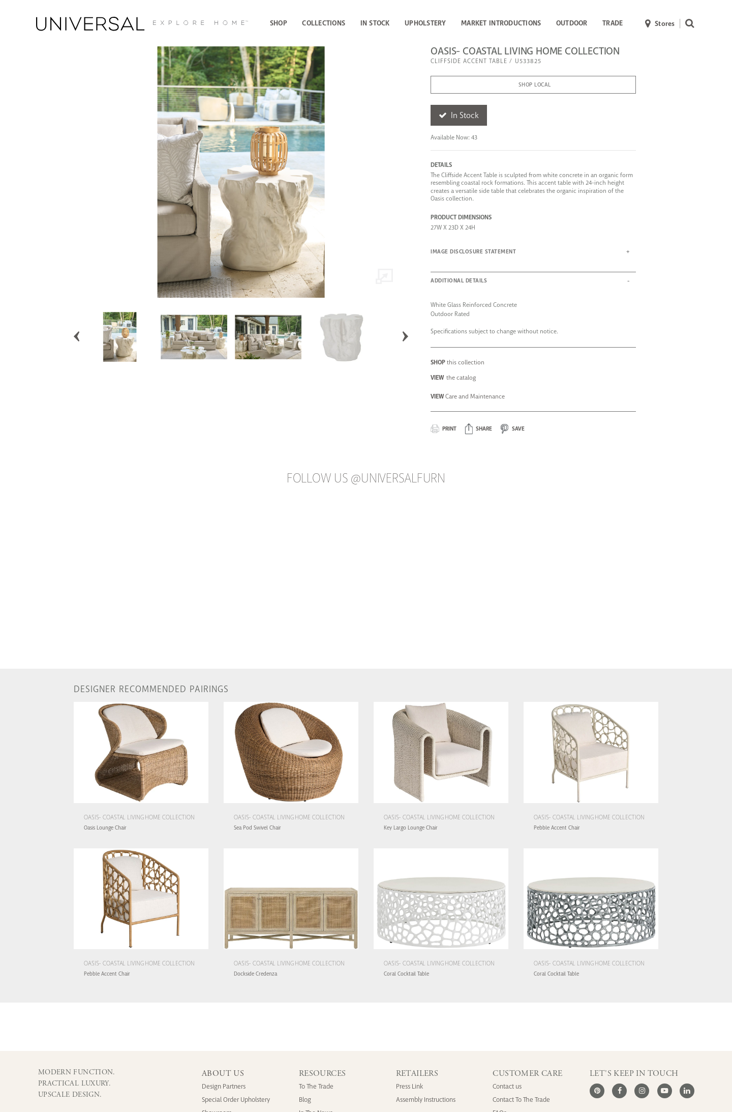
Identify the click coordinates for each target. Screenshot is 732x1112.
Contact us (507, 1086)
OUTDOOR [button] (572, 23)
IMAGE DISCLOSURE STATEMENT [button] (473, 251)
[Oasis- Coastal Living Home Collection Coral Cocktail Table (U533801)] (441, 950)
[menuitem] (278, 24)
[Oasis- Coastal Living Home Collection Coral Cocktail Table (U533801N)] (591, 950)
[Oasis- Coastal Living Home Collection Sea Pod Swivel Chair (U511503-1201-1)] (291, 804)
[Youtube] (664, 1091)
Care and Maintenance (468, 396)
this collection (457, 362)
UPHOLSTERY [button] (425, 23)
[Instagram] (641, 1091)
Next (405, 336)
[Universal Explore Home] (142, 24)
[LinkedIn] (687, 1091)
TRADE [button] (612, 23)
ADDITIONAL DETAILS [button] (459, 280)
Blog (305, 1099)
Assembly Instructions (425, 1099)
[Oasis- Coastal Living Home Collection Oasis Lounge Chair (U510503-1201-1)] (141, 804)
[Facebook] (619, 1091)
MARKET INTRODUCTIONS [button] (501, 23)
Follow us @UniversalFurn (366, 478)
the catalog (453, 378)
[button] (479, 429)
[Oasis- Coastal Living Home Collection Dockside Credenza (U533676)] (291, 950)
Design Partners (224, 1086)
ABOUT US (223, 1073)
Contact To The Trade (521, 1099)
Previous (77, 336)
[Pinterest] (597, 1091)
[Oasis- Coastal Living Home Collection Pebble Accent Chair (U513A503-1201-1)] (141, 950)
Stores (660, 24)
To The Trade (316, 1086)
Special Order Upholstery (236, 1099)
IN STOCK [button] (375, 23)
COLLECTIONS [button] (323, 23)
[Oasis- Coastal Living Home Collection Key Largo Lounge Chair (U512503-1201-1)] (441, 804)
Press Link (409, 1086)
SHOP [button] (278, 23)
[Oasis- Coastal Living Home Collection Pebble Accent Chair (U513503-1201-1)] (591, 804)
